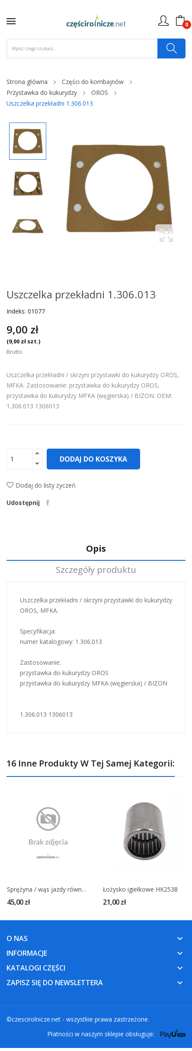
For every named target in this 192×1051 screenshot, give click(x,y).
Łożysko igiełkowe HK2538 (140, 889)
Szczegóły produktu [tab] (96, 570)
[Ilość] (19, 459)
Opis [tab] (96, 548)
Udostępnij (47, 502)
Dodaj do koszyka (93, 459)
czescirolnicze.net (36, 1019)
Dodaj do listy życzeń (41, 485)
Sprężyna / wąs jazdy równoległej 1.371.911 (48, 889)
